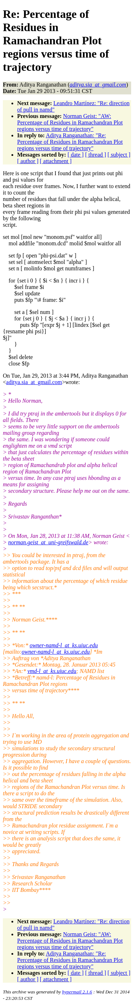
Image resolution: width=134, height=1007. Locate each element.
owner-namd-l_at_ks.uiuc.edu (64, 645)
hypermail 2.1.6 (77, 991)
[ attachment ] (56, 161)
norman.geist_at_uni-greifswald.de (48, 542)
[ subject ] (119, 155)
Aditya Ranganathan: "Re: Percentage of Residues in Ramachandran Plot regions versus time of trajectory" (70, 141)
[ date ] (76, 155)
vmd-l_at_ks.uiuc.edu (52, 671)
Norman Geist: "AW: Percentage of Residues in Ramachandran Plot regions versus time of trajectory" (70, 122)
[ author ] (28, 161)
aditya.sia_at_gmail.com (34, 382)
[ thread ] (95, 155)
